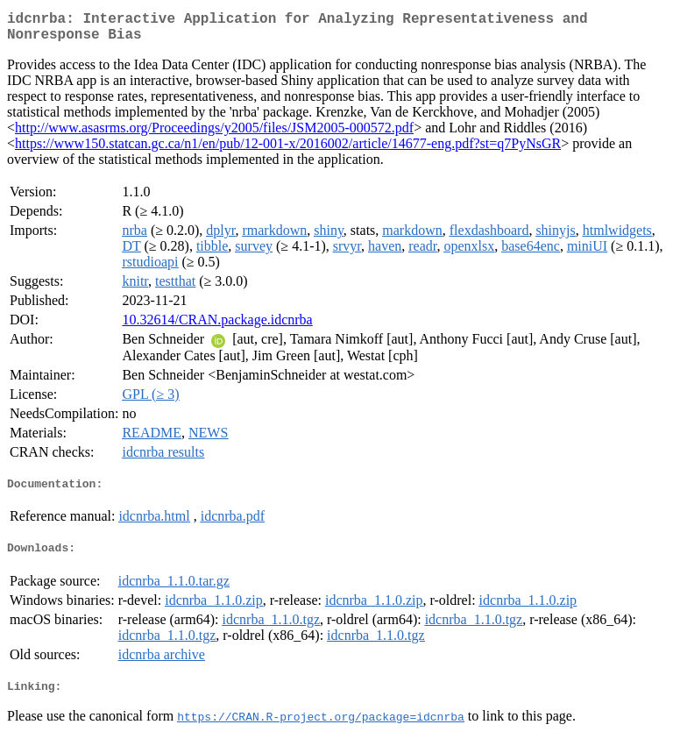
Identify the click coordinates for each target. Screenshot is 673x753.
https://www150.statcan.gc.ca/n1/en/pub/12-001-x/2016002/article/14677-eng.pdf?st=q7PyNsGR (288, 150)
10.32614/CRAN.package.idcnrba (217, 326)
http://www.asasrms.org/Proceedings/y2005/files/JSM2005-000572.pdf (214, 134)
